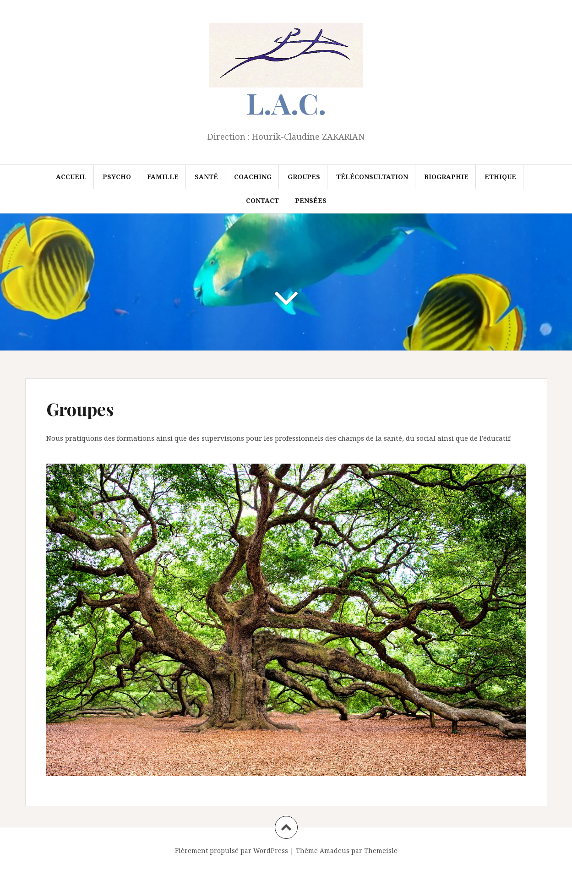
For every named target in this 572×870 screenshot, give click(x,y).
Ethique (500, 176)
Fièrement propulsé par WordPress (231, 850)
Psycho (117, 176)
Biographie (446, 176)
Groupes (304, 176)
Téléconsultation (372, 176)
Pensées (311, 200)
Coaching (253, 176)
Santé (206, 176)
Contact (262, 200)
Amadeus (334, 850)
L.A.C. (286, 103)
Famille (163, 176)
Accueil (71, 176)
